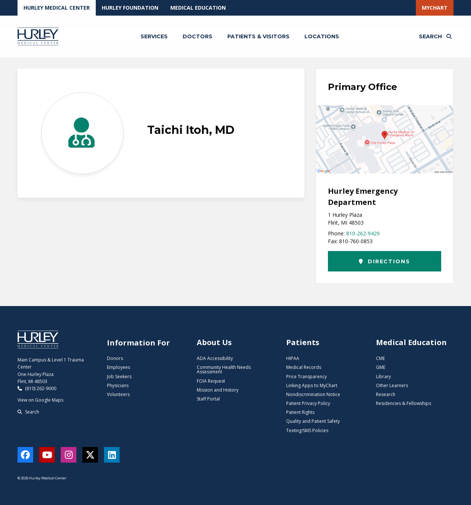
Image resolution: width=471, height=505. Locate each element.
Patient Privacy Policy (308, 403)
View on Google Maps (40, 400)
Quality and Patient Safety (313, 421)
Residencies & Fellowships (403, 403)
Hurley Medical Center (56, 7)
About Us (214, 342)
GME (380, 367)
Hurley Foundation (130, 7)
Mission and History (217, 390)
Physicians (118, 385)
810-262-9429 (363, 233)
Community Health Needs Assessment (224, 369)
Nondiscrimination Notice (313, 394)
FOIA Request (211, 381)
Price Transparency (306, 376)
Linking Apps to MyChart (311, 385)
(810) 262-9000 (37, 388)
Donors (115, 358)
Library (383, 376)
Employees (118, 367)
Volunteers (118, 394)
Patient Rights (300, 412)
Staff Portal (208, 399)
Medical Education (198, 7)
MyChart (435, 7)
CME (380, 358)
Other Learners (392, 385)
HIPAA (292, 358)
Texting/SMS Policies (307, 430)
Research (385, 394)
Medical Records (303, 367)
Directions (384, 261)
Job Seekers (119, 376)
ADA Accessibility (215, 358)
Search (28, 412)
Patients (302, 342)
